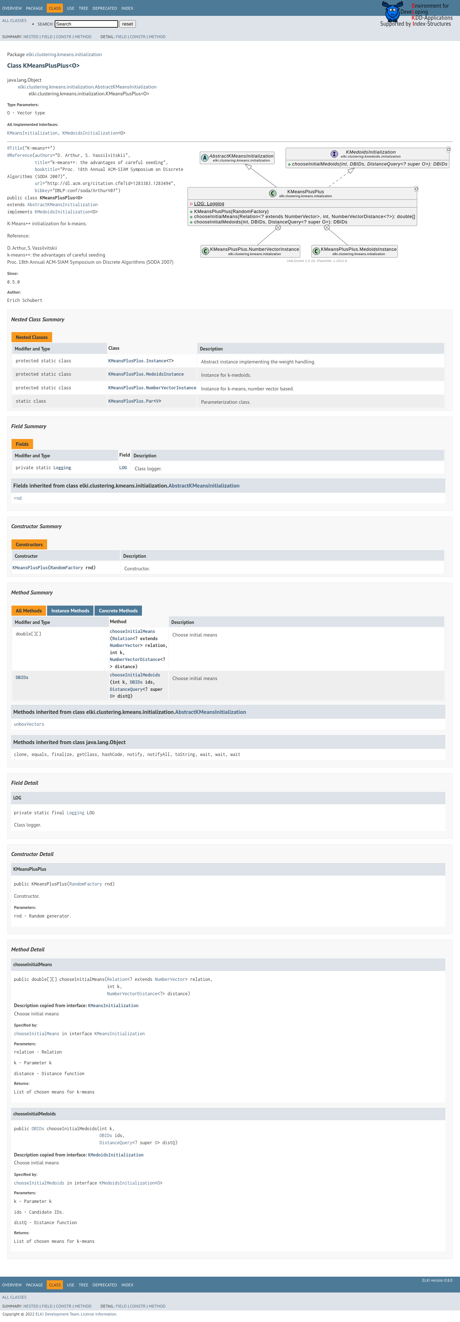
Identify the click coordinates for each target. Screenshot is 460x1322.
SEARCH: (46, 24)
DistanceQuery (126, 689)
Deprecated (105, 8)
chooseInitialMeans (132, 631)
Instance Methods (70, 610)
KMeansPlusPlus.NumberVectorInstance (152, 387)
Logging (62, 467)
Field (47, 36)
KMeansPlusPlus (30, 567)
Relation (122, 638)
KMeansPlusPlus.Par (130, 401)
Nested (30, 36)
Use (70, 8)
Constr (64, 36)
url (38, 183)
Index (127, 8)
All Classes (14, 20)
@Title (14, 148)
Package (34, 8)
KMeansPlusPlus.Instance (137, 360)
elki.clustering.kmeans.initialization (64, 54)
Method (83, 36)
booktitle (46, 169)
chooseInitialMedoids (135, 675)
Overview (12, 8)
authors (43, 155)
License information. (99, 1314)
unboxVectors (29, 724)
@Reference (19, 155)
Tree (83, 8)
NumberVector (125, 645)
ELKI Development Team (57, 1314)
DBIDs (22, 677)
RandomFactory (66, 567)
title (41, 162)
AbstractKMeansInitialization (62, 204)
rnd (18, 498)
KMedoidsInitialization (90, 133)
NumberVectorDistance (135, 659)
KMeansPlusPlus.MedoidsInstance (146, 374)
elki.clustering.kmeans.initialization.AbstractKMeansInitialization (87, 86)
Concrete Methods (118, 610)
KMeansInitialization (32, 133)
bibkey (42, 190)
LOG (123, 467)
